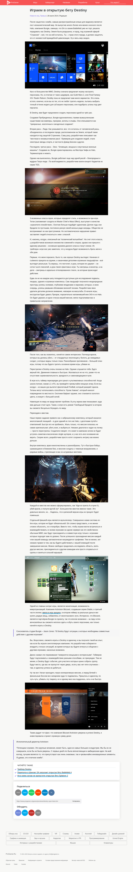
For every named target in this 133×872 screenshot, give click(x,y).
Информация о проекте (35, 860)
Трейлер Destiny (24, 769)
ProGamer (12, 3)
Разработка (82, 2)
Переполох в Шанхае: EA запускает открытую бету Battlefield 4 (44, 772)
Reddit (38, 792)
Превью (43, 16)
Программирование (96, 838)
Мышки (73, 843)
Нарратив (57, 838)
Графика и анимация (18, 838)
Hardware (66, 2)
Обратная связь (10, 860)
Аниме (77, 834)
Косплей (88, 834)
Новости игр (34, 16)
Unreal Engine (118, 838)
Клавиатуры (108, 843)
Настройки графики (41, 834)
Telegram (44, 792)
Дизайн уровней (118, 834)
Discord (18, 813)
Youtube (31, 813)
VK (51, 792)
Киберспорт (50, 2)
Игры (35, 2)
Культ (97, 2)
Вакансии (21, 860)
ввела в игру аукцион (51, 613)
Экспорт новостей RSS (78, 860)
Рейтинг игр (92, 860)
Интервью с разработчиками (31, 843)
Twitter (25, 792)
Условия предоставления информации (56, 860)
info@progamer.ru (54, 854)
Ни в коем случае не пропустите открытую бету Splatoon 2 (42, 776)
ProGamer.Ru (11, 854)
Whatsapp (31, 792)
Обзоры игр (13, 834)
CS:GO (26, 834)
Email (18, 792)
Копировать (76, 800)
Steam (38, 813)
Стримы (66, 834)
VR (56, 834)
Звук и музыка (39, 838)
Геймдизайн (101, 834)
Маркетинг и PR (75, 838)
